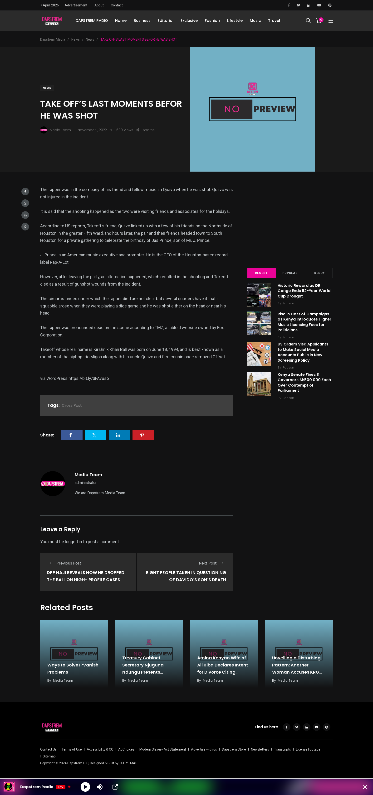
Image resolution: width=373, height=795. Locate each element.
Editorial (165, 21)
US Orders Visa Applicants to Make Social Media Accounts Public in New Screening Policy (303, 352)
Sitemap (49, 755)
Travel (274, 21)
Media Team (88, 475)
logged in (73, 541)
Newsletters (260, 749)
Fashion (212, 21)
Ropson (288, 303)
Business (142, 21)
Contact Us (48, 749)
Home (121, 21)
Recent (261, 273)
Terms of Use (72, 749)
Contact (117, 5)
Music (255, 21)
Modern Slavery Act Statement (162, 749)
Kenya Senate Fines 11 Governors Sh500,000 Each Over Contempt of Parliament (304, 382)
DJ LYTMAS (128, 762)
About (99, 5)
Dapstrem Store (234, 749)
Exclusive (189, 21)
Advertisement (76, 5)
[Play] (85, 787)
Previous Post (64, 563)
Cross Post (72, 405)
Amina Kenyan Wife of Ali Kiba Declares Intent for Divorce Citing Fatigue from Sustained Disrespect (223, 671)
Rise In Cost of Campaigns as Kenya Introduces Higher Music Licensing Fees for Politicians (305, 322)
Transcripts (282, 749)
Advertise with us (204, 749)
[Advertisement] (290, 223)
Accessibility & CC (100, 749)
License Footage (308, 749)
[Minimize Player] (364, 786)
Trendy (318, 273)
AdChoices (126, 749)
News (47, 88)
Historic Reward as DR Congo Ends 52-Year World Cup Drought (304, 291)
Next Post (212, 563)
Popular (290, 273)
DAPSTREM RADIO (92, 21)
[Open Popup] (115, 786)
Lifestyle (235, 21)
